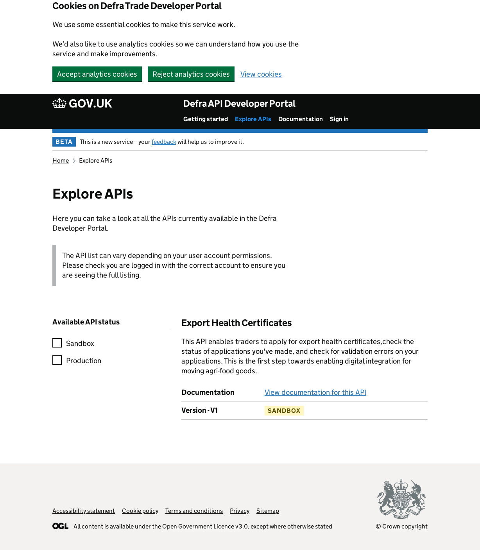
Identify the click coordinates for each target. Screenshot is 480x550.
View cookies (261, 74)
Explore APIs (253, 119)
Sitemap (267, 510)
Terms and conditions (194, 510)
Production (83, 360)
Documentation (300, 119)
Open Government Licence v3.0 (205, 526)
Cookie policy (140, 510)
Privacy (239, 510)
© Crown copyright (402, 526)
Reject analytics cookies (191, 74)
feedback (164, 141)
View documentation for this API (315, 392)
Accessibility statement (83, 510)
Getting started (205, 119)
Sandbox (80, 343)
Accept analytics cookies (97, 74)
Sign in (339, 119)
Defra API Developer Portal (239, 103)
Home (60, 160)
